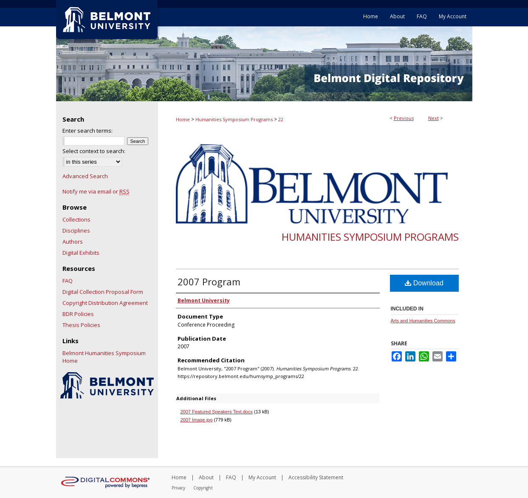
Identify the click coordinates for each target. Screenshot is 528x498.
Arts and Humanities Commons (423, 320)
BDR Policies (78, 314)
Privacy (178, 488)
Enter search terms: (87, 130)
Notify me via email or (96, 191)
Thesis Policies (81, 325)
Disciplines (76, 230)
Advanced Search (85, 176)
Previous (404, 118)
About (206, 477)
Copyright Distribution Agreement (105, 303)
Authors (72, 241)
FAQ (67, 281)
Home (183, 119)
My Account (262, 477)
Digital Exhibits (80, 252)
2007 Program (209, 281)
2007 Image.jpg (197, 419)
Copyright (203, 488)
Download (424, 283)
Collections (76, 219)
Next (433, 118)
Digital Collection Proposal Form (102, 292)
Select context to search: (93, 151)
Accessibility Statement (315, 477)
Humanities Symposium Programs (234, 119)
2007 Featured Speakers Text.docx (217, 411)
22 (280, 119)
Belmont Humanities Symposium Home (104, 356)
